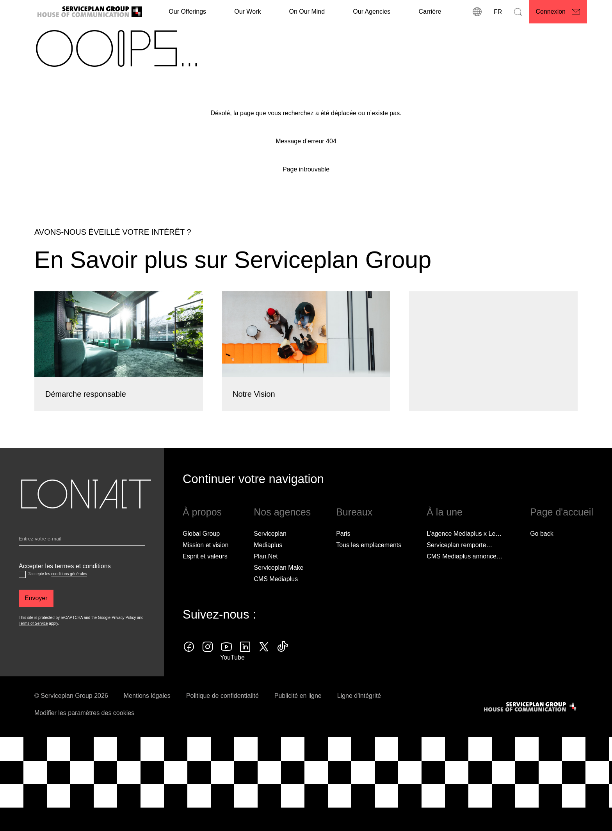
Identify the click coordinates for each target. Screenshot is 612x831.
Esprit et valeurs (205, 574)
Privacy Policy (124, 636)
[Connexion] (558, 11)
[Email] (82, 558)
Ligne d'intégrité (359, 714)
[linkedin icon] (245, 665)
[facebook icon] (189, 665)
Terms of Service (33, 642)
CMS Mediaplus (276, 597)
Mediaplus (268, 563)
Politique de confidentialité (222, 714)
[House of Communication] (531, 725)
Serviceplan (270, 552)
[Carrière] (430, 11)
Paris (343, 552)
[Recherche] (518, 11)
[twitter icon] (264, 665)
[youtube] (226, 665)
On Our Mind (307, 11)
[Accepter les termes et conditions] (22, 593)
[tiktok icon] (282, 665)
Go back (541, 552)
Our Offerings (187, 11)
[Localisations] (477, 11)
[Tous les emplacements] (368, 563)
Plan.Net (266, 574)
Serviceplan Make (278, 586)
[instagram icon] (207, 665)
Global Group (201, 552)
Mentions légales (147, 714)
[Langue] (497, 11)
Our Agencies (371, 11)
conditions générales (69, 592)
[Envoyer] (36, 617)
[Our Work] (247, 11)
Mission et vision (205, 563)
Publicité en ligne (298, 714)
